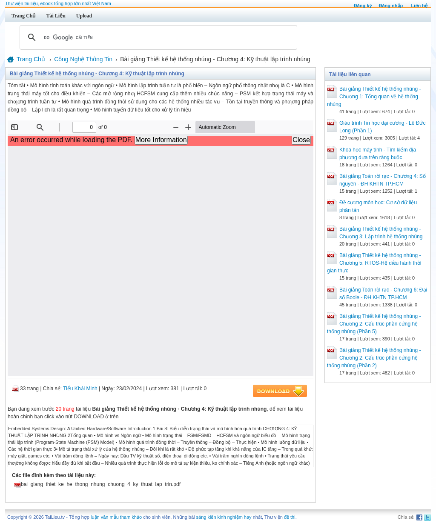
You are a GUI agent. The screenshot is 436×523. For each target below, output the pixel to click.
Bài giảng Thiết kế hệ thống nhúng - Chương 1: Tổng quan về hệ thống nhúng (374, 96)
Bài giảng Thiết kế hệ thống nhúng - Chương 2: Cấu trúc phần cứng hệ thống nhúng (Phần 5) (374, 323)
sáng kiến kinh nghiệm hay (224, 517)
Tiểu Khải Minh (80, 389)
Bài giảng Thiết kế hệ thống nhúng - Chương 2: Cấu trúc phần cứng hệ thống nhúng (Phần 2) (374, 358)
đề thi (289, 517)
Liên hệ (419, 5)
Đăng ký (363, 5)
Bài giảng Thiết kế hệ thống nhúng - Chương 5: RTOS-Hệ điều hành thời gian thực (374, 263)
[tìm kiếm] (157, 37)
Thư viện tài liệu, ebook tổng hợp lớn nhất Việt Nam (58, 3)
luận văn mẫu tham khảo (116, 517)
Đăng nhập (391, 5)
